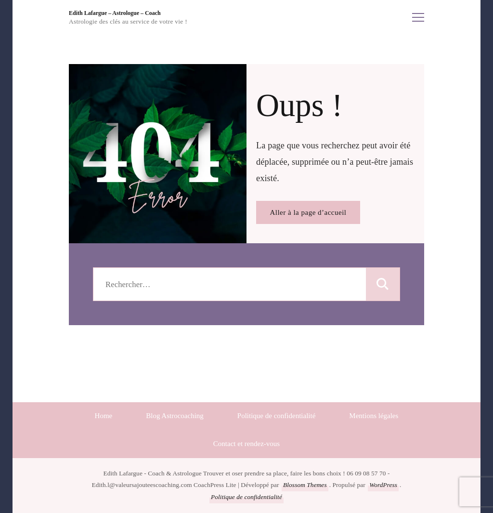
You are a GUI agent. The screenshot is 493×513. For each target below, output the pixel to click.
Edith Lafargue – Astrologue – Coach (115, 13)
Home (104, 416)
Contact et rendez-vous (246, 443)
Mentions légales (373, 416)
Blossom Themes (305, 484)
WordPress (383, 484)
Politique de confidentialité (276, 416)
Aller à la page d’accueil (308, 212)
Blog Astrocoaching (175, 416)
